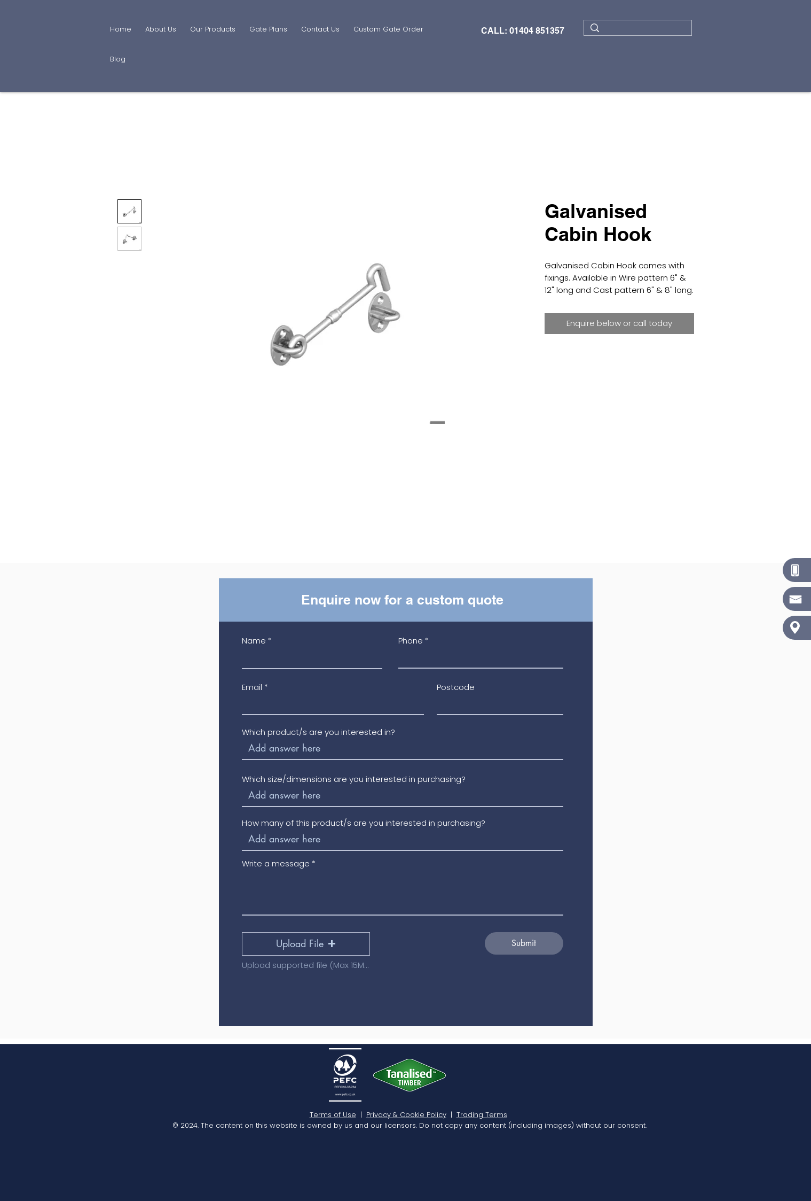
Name (254, 641)
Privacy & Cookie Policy (406, 1115)
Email (252, 687)
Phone (410, 641)
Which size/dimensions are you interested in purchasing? (354, 779)
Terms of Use (333, 1115)
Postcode (456, 687)
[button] (213, 30)
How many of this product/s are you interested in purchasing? (363, 823)
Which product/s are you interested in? (318, 732)
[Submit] (524, 943)
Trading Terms (481, 1115)
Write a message (276, 863)
